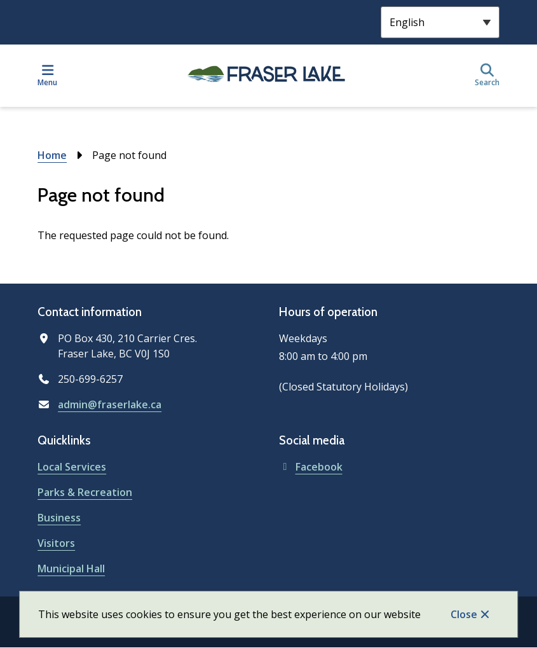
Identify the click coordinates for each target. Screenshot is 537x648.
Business (59, 518)
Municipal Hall (71, 569)
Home (52, 155)
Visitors (56, 543)
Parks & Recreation (84, 492)
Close (464, 614)
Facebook (311, 467)
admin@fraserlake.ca (109, 404)
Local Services (71, 467)
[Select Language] (440, 22)
